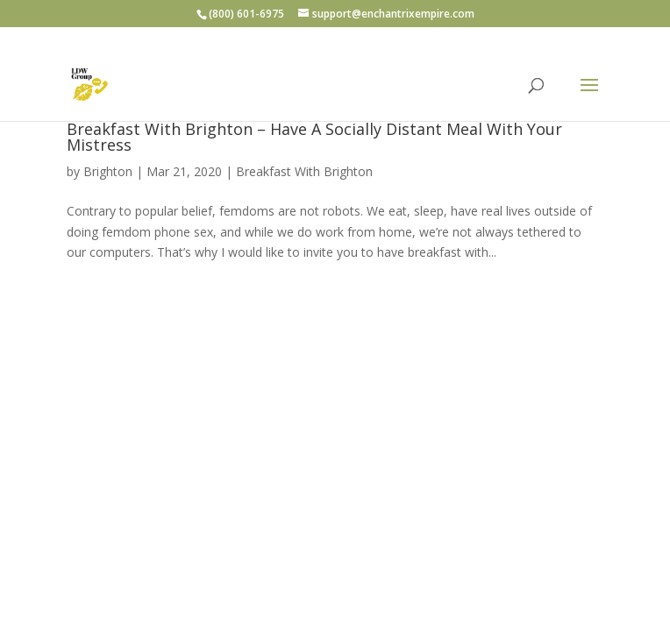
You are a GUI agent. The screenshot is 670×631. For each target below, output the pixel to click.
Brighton (107, 171)
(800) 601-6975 (246, 13)
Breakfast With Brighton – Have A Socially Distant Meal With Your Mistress (314, 136)
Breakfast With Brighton (304, 171)
